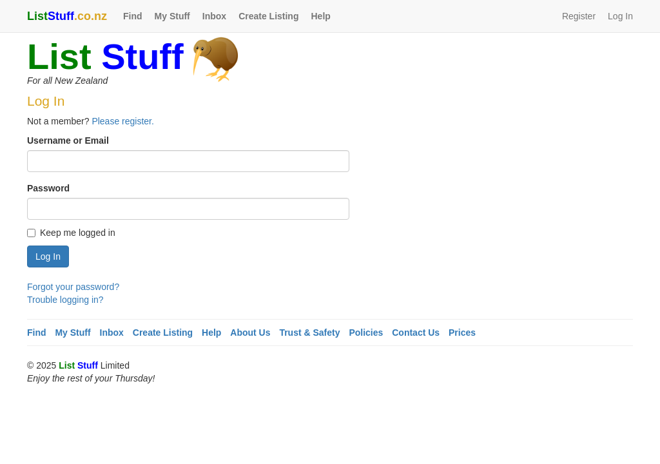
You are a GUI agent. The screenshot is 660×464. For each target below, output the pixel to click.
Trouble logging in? (65, 300)
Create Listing (268, 16)
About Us (250, 332)
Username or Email (68, 140)
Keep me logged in (71, 232)
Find (132, 16)
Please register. (123, 121)
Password (48, 188)
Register (579, 16)
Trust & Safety (309, 332)
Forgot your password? (73, 287)
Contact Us (416, 332)
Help (320, 16)
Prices (462, 332)
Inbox (214, 16)
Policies (366, 332)
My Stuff (172, 16)
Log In (620, 16)
